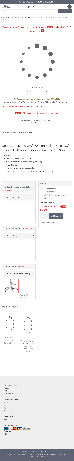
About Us (7, 420)
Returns (6, 405)
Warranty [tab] (13, 132)
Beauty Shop (5, 17)
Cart (34, 6)
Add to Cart (56, 216)
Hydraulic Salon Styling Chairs (21, 17)
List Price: (43, 203)
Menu (70, 7)
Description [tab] (6, 132)
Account (29, 7)
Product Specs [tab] (21, 132)
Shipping (7, 402)
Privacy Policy (9, 411)
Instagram (5, 434)
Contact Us (8, 388)
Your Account (8, 394)
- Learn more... (39, 120)
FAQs (6, 408)
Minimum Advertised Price (53, 206)
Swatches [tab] (29, 132)
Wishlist (6, 391)
